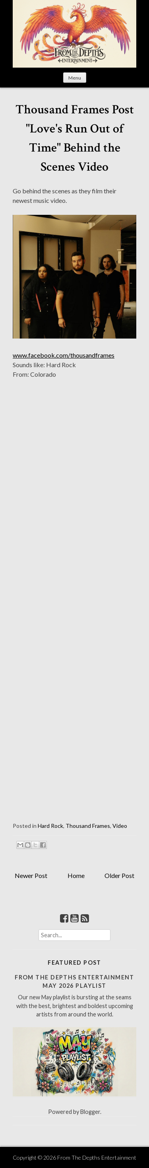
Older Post (119, 875)
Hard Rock (50, 825)
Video (119, 825)
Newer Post (31, 875)
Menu (74, 78)
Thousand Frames (88, 825)
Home (76, 875)
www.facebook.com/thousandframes (63, 355)
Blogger (90, 1111)
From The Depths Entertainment (96, 1157)
